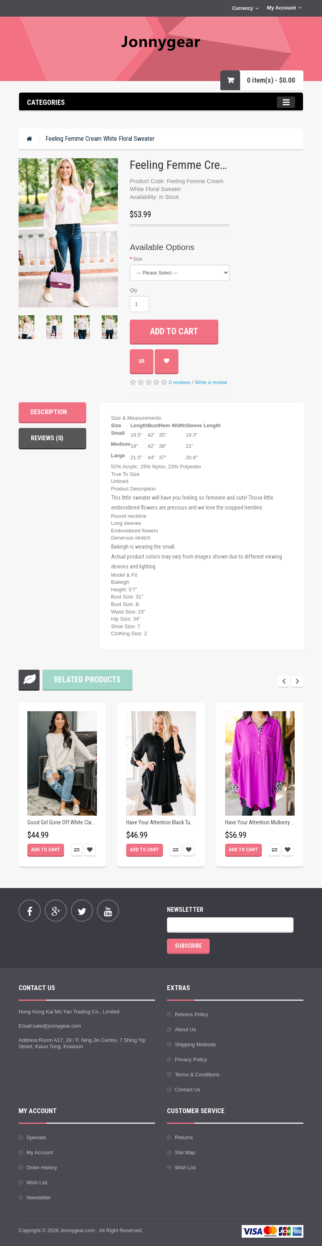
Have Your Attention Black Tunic (161, 823)
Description (48, 412)
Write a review (211, 382)
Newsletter (39, 1198)
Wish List (37, 1182)
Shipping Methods (195, 1044)
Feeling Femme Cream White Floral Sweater (100, 138)
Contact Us (187, 1090)
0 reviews (179, 382)
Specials (36, 1137)
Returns (184, 1137)
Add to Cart (174, 331)
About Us (185, 1029)
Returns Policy (191, 1014)
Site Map (185, 1152)
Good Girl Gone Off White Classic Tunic (62, 823)
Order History (42, 1167)
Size (137, 259)
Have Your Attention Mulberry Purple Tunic (260, 823)
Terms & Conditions (197, 1074)
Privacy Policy (191, 1059)
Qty (133, 290)
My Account (40, 1152)
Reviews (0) (47, 438)
